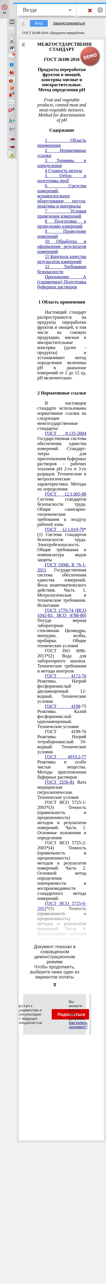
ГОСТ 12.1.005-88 (65, 494)
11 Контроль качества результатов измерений (61, 259)
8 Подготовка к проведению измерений (61, 224)
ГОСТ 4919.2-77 (65, 756)
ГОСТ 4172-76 (65, 676)
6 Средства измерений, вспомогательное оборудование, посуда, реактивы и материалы (61, 195)
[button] (4, 9)
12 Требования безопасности (61, 269)
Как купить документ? (78, 1025)
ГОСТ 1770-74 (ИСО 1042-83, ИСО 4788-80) (61, 613)
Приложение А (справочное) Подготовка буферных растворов (61, 281)
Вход (39, 23)
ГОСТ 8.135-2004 (65, 433)
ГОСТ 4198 (62, 706)
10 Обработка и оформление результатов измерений (61, 246)
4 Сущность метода (63, 170)
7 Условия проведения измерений (61, 213)
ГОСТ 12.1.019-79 (64, 529)
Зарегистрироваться (69, 23)
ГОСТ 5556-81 (60, 782)
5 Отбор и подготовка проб (61, 178)
